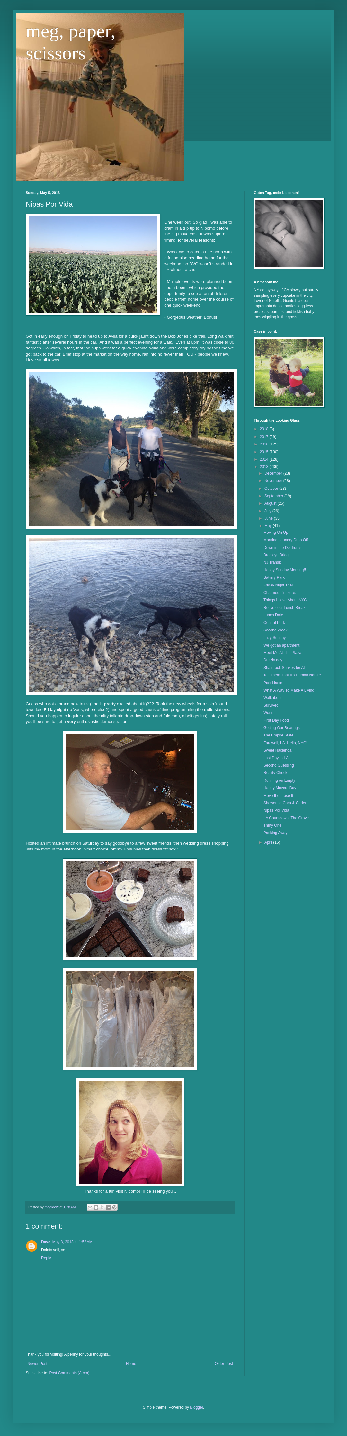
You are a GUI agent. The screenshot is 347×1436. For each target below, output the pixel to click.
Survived (271, 705)
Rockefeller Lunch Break (284, 607)
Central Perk (274, 623)
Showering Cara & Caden (285, 803)
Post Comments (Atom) (69, 1373)
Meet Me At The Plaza (282, 652)
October (271, 488)
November (273, 481)
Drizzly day (272, 660)
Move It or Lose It (278, 795)
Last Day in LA (276, 758)
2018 (265, 429)
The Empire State (278, 735)
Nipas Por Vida (276, 810)
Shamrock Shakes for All (284, 667)
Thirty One (272, 825)
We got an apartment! (281, 645)
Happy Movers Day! (280, 788)
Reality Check (275, 773)
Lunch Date (273, 615)
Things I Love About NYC (285, 600)
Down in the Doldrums (282, 547)
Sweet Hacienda (277, 750)
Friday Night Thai (278, 585)
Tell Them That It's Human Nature (292, 675)
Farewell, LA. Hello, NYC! (285, 743)
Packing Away (275, 833)
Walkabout (272, 697)
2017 (265, 437)
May (268, 526)
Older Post (224, 1363)
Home (131, 1363)
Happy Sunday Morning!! (284, 570)
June (269, 518)
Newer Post (37, 1363)
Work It (269, 712)
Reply (46, 1258)
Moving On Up (275, 532)
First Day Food (276, 720)
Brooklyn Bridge (277, 555)
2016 (265, 444)
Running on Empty (279, 780)
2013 (265, 466)
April (268, 842)
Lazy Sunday (274, 637)
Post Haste (272, 683)
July (268, 511)
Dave (45, 1242)
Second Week (275, 630)
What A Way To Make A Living (288, 690)
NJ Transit (272, 562)
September (274, 496)
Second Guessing (278, 765)
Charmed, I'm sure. (279, 592)
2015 (265, 452)
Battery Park (274, 577)
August (271, 503)
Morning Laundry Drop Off (285, 540)
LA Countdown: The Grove (286, 818)
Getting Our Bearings (281, 728)
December (273, 473)
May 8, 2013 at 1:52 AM (72, 1242)
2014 (265, 459)
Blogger (196, 1407)
